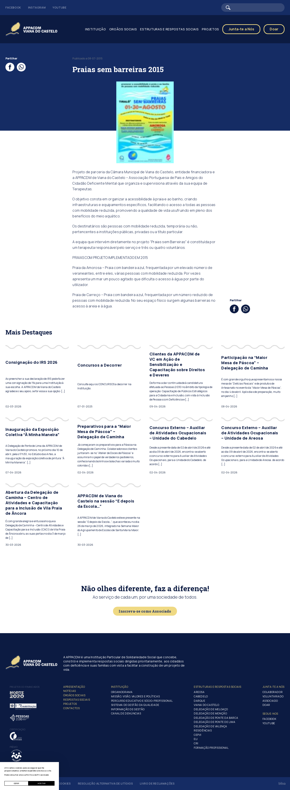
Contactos (71, 708)
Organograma (122, 692)
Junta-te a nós (274, 687)
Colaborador (273, 692)
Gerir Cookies (60, 783)
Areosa (199, 692)
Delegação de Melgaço (211, 709)
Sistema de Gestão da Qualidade (135, 705)
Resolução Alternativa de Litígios (105, 783)
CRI (196, 743)
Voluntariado (273, 696)
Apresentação (74, 687)
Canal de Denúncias (126, 713)
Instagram (37, 7)
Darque (199, 701)
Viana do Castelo (206, 705)
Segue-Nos (270, 714)
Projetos (210, 29)
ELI (196, 739)
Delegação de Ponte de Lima (214, 722)
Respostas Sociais (76, 700)
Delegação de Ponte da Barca (216, 718)
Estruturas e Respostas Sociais (169, 29)
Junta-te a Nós (241, 29)
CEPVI (197, 735)
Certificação (17, 729)
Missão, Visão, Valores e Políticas (135, 696)
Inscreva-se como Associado (145, 611)
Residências (203, 730)
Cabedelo (201, 696)
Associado (270, 701)
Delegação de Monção (210, 713)
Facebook (13, 7)
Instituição (95, 29)
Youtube (59, 7)
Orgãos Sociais (123, 29)
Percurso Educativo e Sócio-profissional (142, 701)
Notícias (69, 691)
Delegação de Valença (210, 726)
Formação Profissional (211, 748)
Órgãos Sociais (74, 695)
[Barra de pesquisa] (253, 7)
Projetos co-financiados (25, 686)
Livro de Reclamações (157, 783)
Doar (274, 29)
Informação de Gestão (128, 709)
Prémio (13, 746)
